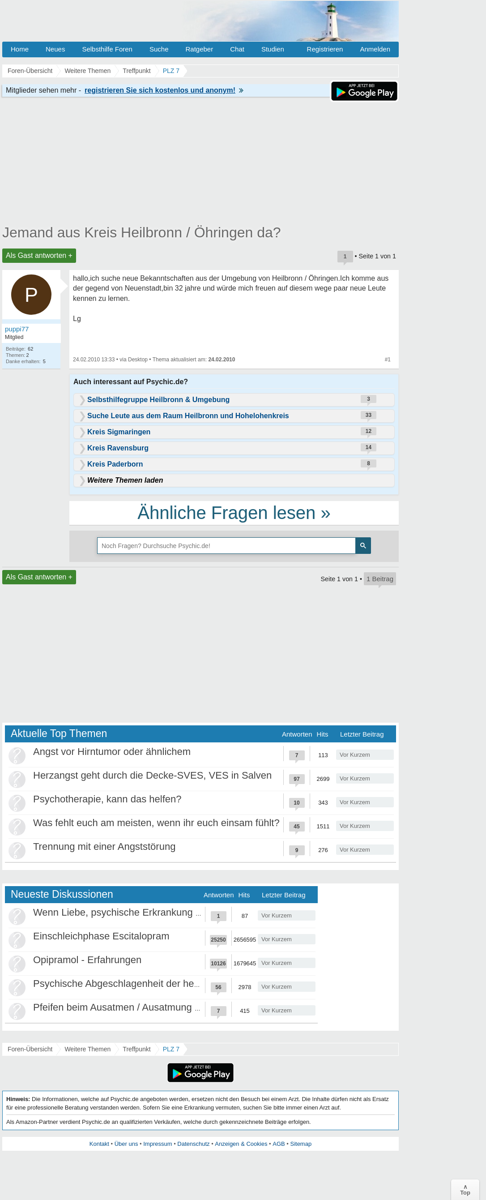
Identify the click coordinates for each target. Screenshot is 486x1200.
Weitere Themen (87, 1049)
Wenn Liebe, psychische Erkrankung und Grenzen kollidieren (166, 912)
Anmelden (375, 49)
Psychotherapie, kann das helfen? (107, 799)
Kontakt (99, 1143)
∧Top (465, 1189)
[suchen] (226, 546)
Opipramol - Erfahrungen (87, 959)
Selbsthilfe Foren (107, 49)
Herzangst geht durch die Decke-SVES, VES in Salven (152, 775)
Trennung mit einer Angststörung (104, 846)
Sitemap (300, 1143)
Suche (159, 49)
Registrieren (325, 49)
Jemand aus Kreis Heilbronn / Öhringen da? (141, 232)
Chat (237, 49)
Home (20, 49)
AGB (279, 1143)
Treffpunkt (136, 1049)
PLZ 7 (171, 1049)
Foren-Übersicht (30, 1049)
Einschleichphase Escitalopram (101, 936)
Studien (272, 49)
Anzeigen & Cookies (241, 1143)
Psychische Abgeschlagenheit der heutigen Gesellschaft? (158, 983)
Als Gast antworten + (39, 255)
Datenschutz (193, 1143)
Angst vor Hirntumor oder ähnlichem (112, 751)
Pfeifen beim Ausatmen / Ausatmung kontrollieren (140, 1007)
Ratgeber (199, 49)
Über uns (126, 1143)
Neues (55, 49)
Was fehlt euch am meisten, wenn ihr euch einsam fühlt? (156, 822)
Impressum (157, 1143)
